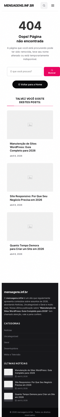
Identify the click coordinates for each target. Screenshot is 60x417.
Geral (6, 342)
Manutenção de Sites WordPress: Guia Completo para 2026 (23, 147)
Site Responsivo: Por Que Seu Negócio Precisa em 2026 (33, 383)
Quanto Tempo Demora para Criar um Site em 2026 (35, 395)
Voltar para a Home (30, 84)
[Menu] (53, 5)
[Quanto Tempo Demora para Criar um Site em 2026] (30, 227)
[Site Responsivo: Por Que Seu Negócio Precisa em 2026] (30, 177)
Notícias (8, 330)
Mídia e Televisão (12, 354)
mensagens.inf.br (19, 5)
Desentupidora (11, 348)
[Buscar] (44, 5)
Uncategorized (11, 336)
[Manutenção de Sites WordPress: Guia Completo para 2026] (30, 124)
